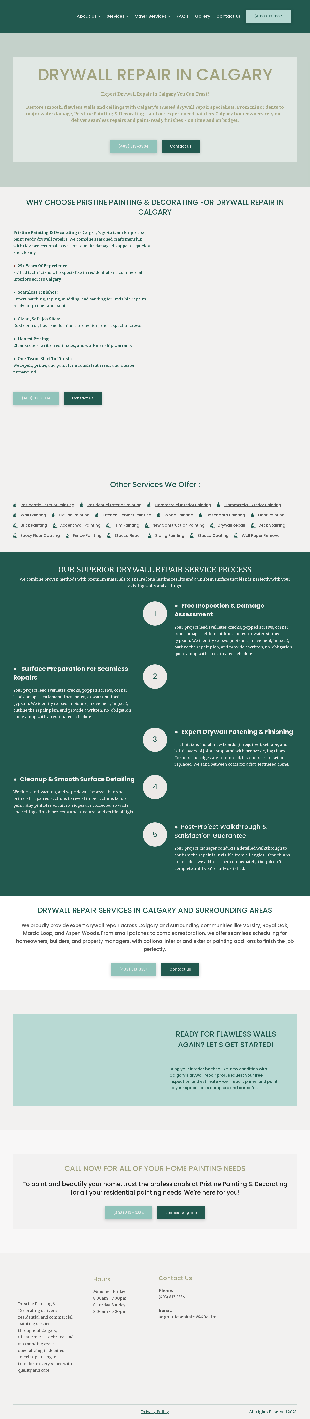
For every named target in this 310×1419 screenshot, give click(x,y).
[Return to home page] (38, 16)
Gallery (202, 16)
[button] (268, 16)
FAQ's (183, 16)
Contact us (228, 16)
